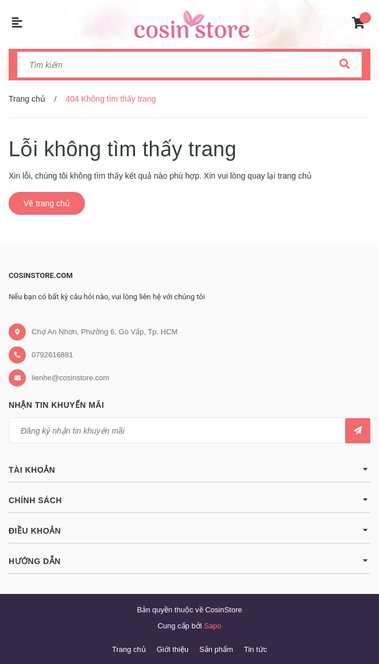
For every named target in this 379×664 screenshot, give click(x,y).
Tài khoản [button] (189, 469)
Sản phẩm (216, 649)
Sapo (212, 625)
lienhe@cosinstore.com (70, 377)
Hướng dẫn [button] (189, 560)
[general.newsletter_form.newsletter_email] (189, 430)
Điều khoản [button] (189, 529)
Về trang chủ (47, 203)
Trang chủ (129, 649)
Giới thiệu (172, 649)
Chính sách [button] (189, 499)
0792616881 (52, 354)
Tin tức (255, 649)
